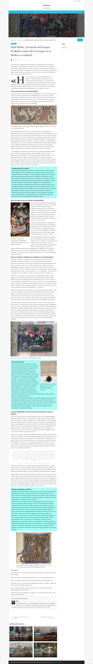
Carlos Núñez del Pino (13, 655)
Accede (25, 12)
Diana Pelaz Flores (13, 639)
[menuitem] (12, 12)
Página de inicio (13, 40)
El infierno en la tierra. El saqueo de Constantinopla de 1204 (19, 652)
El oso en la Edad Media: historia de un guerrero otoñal (44, 652)
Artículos (18, 12)
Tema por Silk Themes (57, 662)
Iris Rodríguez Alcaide (38, 655)
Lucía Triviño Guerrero (16, 59)
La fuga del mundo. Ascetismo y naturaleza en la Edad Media (45, 636)
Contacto (31, 12)
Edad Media (20, 40)
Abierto (12, 649)
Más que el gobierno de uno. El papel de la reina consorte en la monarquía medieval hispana (20, 635)
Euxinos (46, 5)
